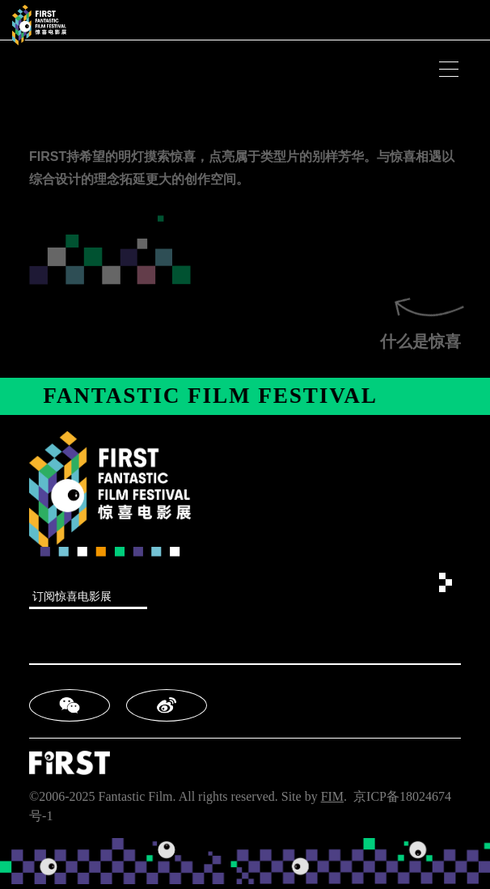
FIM (332, 796)
